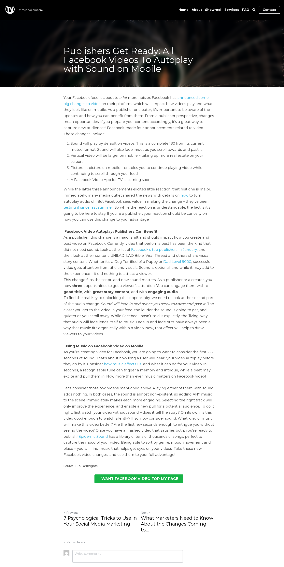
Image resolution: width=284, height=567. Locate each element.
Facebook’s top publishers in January (150, 243)
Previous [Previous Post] (71, 500)
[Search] (254, 10)
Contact (269, 10)
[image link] (10, 9)
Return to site (75, 523)
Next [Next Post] (148, 500)
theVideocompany (31, 9)
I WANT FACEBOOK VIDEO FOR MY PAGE (142, 466)
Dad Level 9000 (152, 255)
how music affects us (122, 352)
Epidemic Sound (78, 424)
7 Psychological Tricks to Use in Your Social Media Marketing (100, 508)
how (184, 189)
